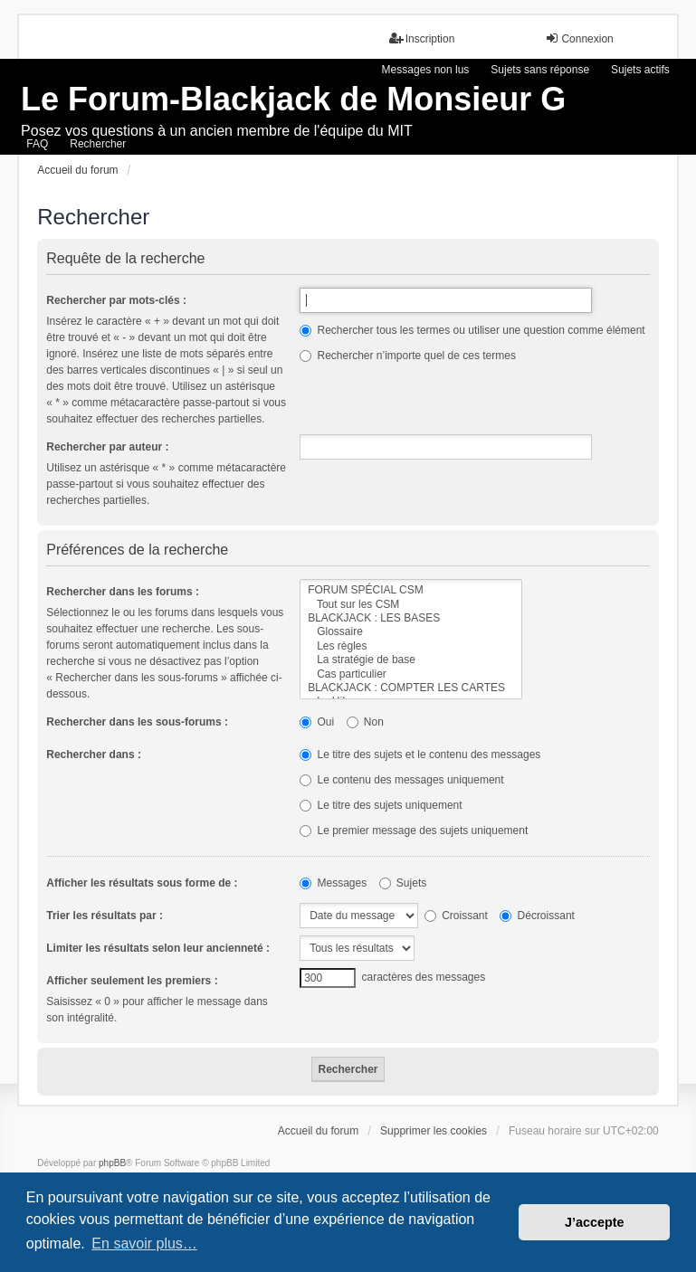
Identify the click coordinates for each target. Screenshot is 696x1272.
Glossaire (411, 632)
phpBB (112, 1163)
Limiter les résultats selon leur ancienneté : (158, 948)
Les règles (411, 646)
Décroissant (537, 915)
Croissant (456, 915)
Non (365, 722)
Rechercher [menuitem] (98, 144)
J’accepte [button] (594, 1222)
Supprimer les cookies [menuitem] (433, 1131)
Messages (333, 883)
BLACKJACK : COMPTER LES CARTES (411, 688)
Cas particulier (411, 674)
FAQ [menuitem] (37, 144)
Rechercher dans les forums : (122, 591)
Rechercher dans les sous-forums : (137, 722)
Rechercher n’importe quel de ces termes (408, 355)
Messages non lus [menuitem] (426, 69)
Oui (317, 722)
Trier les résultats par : (104, 915)
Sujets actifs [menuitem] (640, 69)
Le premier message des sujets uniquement (414, 830)
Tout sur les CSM (411, 605)
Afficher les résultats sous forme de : (141, 883)
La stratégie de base (411, 660)
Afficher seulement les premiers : (131, 980)
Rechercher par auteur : (107, 447)
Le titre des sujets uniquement (381, 805)
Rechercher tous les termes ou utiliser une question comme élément (472, 330)
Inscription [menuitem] (422, 38)
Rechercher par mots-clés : (116, 300)
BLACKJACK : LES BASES (411, 618)
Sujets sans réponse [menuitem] (540, 69)
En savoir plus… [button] (144, 1243)
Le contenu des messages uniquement (401, 780)
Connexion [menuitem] (579, 38)
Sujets (403, 883)
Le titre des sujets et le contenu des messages (420, 754)
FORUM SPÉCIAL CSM (411, 590)
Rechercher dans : (93, 754)
